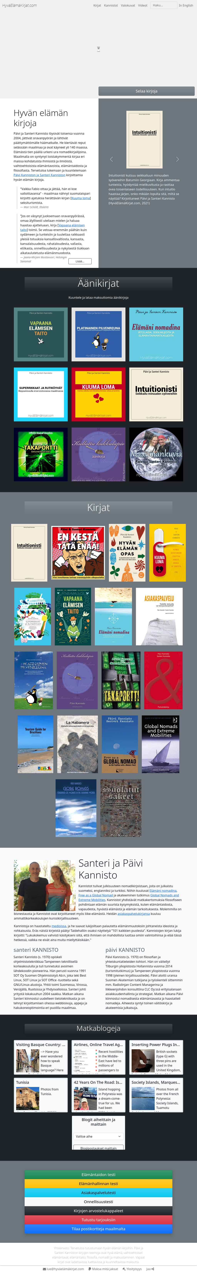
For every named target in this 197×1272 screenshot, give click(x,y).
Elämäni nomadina (162, 891)
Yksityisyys (132, 1269)
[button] (111, 159)
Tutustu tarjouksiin (98, 1219)
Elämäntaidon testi (98, 1174)
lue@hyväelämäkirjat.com (63, 1269)
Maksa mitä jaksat (103, 1269)
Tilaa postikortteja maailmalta (98, 1228)
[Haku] (163, 5)
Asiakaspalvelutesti (98, 1192)
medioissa (59, 926)
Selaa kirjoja (147, 91)
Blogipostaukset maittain (98, 1148)
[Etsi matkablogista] (98, 1136)
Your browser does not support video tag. (98, 49)
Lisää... (80, 261)
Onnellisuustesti (98, 1201)
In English (186, 5)
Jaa (150, 1269)
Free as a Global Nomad (95, 895)
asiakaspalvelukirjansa (134, 914)
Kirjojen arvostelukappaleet (98, 1210)
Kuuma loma (80, 198)
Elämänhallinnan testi (98, 1183)
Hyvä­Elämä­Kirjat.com (19, 5)
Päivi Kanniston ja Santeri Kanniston (40, 175)
